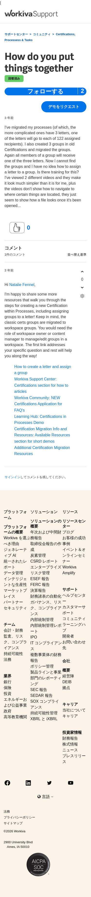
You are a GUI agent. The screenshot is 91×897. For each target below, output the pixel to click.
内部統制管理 (42, 620)
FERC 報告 (40, 585)
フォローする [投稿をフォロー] (45, 91)
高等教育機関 (15, 717)
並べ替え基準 (76, 254)
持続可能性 (13, 654)
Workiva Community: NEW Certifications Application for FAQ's (38, 404)
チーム (9, 624)
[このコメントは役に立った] (82, 271)
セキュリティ (15, 608)
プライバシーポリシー (19, 817)
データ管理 (13, 573)
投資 (7, 693)
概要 (66, 670)
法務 (7, 659)
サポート (70, 589)
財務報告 (70, 738)
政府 (7, 711)
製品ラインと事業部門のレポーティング (45, 678)
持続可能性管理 (44, 713)
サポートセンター (16, 34)
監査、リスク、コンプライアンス (15, 642)
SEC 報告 (38, 690)
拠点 (66, 688)
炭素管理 (38, 555)
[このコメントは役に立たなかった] (82, 287)
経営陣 (68, 676)
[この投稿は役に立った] (17, 227)
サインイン (12, 477)
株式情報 (70, 744)
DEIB (66, 682)
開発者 (68, 636)
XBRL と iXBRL (43, 719)
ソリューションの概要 (45, 523)
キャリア (70, 704)
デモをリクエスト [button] (63, 106)
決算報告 (38, 590)
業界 (7, 676)
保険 (7, 688)
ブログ (68, 532)
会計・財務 (13, 630)
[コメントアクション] (82, 296)
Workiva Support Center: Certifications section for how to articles (41, 385)
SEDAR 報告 (41, 695)
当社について (74, 710)
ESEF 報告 (39, 579)
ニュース (70, 750)
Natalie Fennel (21, 285)
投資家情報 (72, 732)
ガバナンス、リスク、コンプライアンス (45, 608)
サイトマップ (13, 823)
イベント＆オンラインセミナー (74, 555)
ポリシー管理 (42, 666)
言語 (48, 797)
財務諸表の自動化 (45, 596)
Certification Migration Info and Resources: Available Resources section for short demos (42, 435)
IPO (33, 637)
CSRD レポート (44, 561)
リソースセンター (74, 523)
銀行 (7, 682)
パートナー (13, 602)
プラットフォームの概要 (15, 529)
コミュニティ (41, 34)
